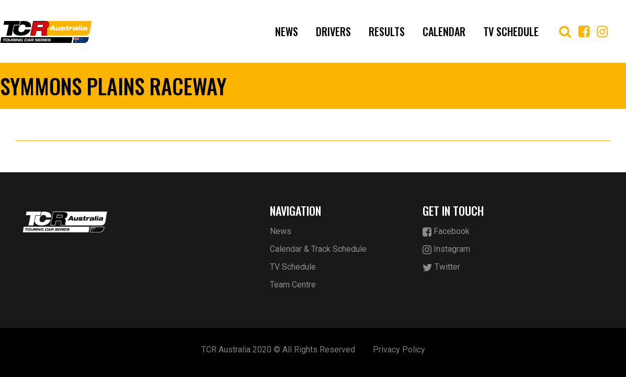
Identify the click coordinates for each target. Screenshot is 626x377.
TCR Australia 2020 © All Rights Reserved (278, 349)
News (286, 31)
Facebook (446, 231)
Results (387, 31)
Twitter (441, 267)
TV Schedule (511, 31)
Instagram (446, 249)
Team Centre (293, 285)
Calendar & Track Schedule (318, 249)
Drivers (333, 31)
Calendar (444, 31)
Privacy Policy (399, 349)
